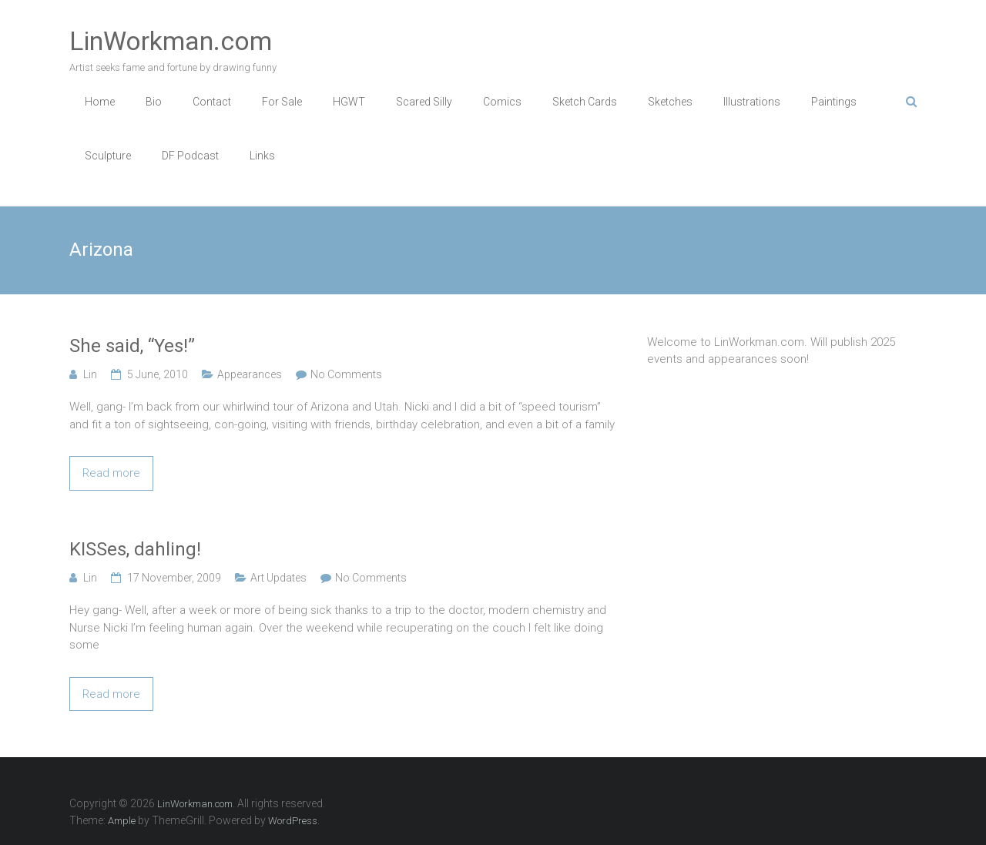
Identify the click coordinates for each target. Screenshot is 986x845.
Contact (212, 102)
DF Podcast (190, 155)
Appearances (249, 374)
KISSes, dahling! (135, 549)
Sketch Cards (584, 102)
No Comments (346, 374)
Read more (111, 473)
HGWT (349, 102)
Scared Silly (424, 102)
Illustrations (751, 102)
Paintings (834, 102)
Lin (90, 374)
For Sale (282, 102)
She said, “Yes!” (132, 346)
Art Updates (278, 578)
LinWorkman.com (170, 40)
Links (262, 155)
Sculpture (108, 155)
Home (100, 102)
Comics (502, 102)
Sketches (670, 102)
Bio (154, 102)
